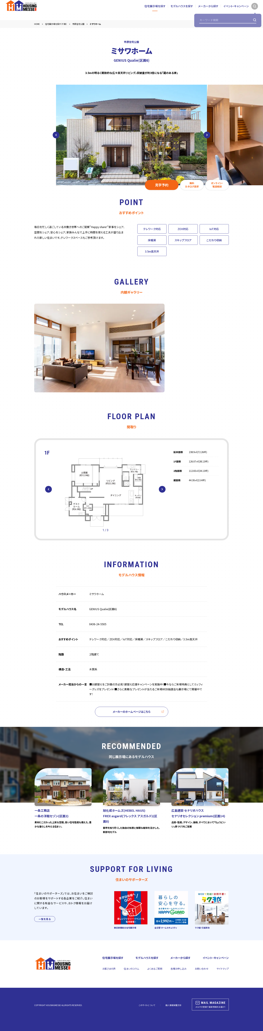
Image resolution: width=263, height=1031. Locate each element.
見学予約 (161, 184)
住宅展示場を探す (154, 10)
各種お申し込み (179, 968)
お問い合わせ (201, 968)
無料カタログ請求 (192, 184)
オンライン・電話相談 (217, 184)
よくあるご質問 (154, 968)
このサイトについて (147, 1005)
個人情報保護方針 (173, 1005)
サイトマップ (223, 968)
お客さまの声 (109, 968)
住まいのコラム (131, 968)
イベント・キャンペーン (236, 10)
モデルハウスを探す (182, 10)
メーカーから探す (208, 10)
